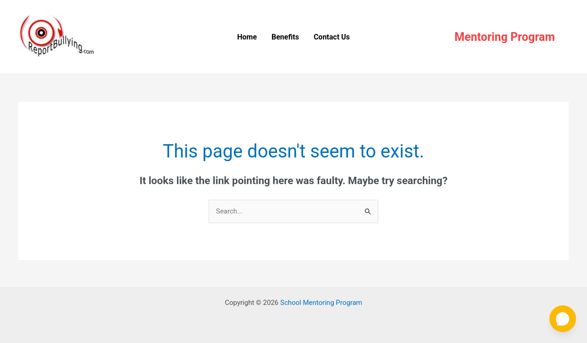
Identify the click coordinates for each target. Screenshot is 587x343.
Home (247, 37)
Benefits (285, 37)
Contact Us (332, 37)
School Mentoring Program (321, 302)
